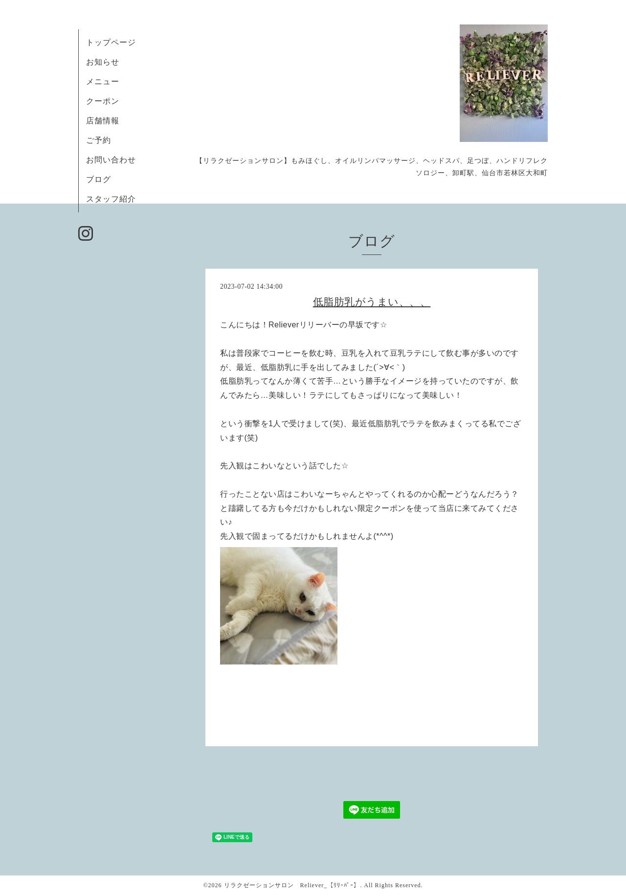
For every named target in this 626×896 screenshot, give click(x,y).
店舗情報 (102, 120)
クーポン (102, 101)
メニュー (102, 81)
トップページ (111, 42)
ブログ (98, 179)
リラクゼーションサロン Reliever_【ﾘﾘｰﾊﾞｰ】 (292, 885)
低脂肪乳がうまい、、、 (372, 302)
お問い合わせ (111, 160)
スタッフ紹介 (111, 199)
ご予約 (102, 140)
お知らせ (102, 62)
